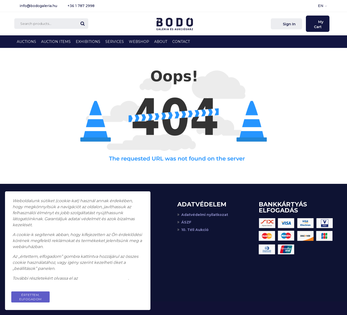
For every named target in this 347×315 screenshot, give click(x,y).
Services (114, 41)
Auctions (26, 41)
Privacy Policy (124, 295)
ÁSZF (186, 222)
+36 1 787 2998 (81, 6)
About (160, 41)
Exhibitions (88, 41)
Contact (181, 41)
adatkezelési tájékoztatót (103, 278)
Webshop (139, 41)
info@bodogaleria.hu (38, 6)
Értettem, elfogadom (30, 297)
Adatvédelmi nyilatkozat (204, 214)
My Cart (319, 24)
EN (320, 6)
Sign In (289, 24)
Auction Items (56, 41)
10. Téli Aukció (195, 229)
